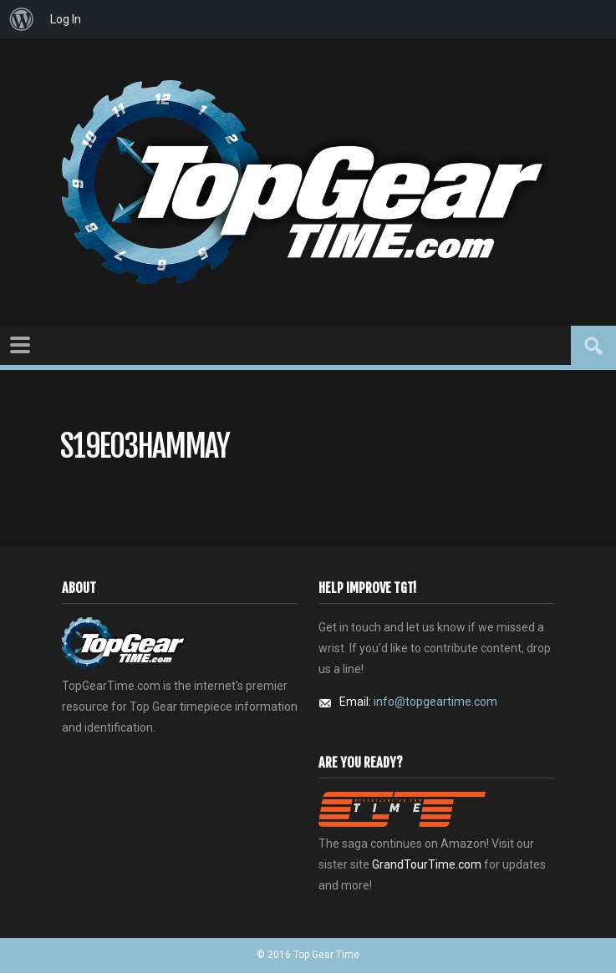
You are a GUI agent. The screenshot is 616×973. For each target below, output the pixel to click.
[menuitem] (21, 19)
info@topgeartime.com (435, 701)
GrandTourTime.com (426, 864)
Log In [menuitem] (65, 19)
